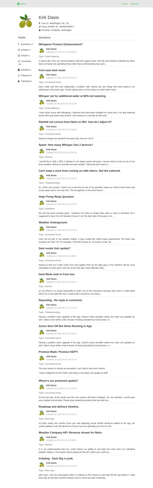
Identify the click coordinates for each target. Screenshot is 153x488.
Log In (125, 4)
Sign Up (134, 4)
